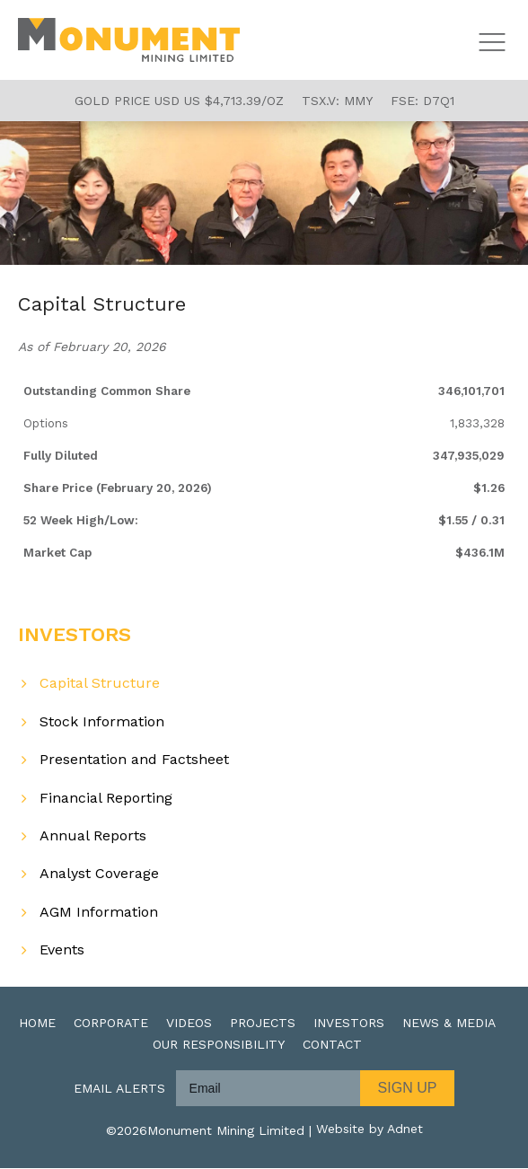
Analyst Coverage (99, 874)
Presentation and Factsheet (134, 760)
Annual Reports (93, 836)
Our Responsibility (219, 1045)
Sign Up (407, 1088)
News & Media (449, 1023)
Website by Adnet (369, 1131)
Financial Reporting (106, 797)
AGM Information (99, 911)
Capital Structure (100, 683)
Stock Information (102, 721)
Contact (332, 1045)
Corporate (111, 1023)
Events (62, 950)
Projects (262, 1023)
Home (37, 1023)
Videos (189, 1023)
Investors (348, 1023)
